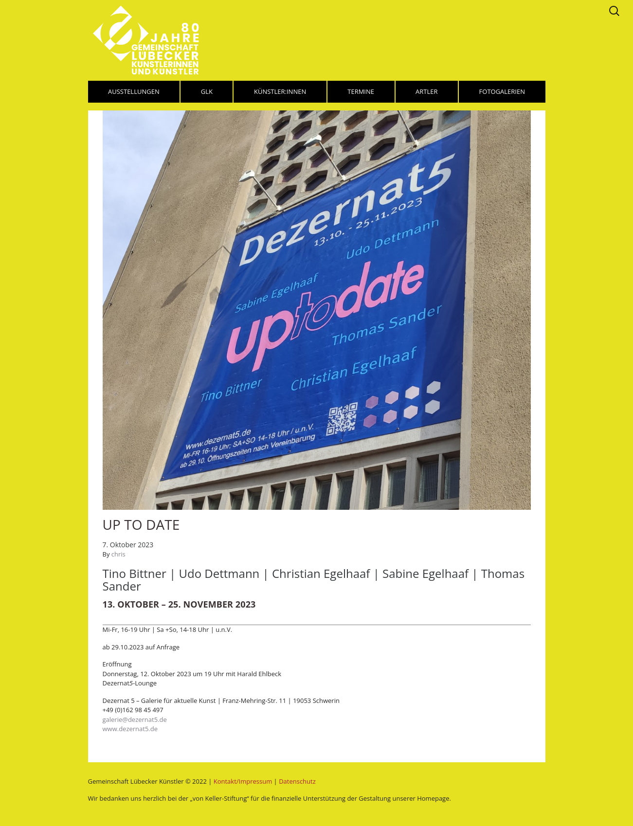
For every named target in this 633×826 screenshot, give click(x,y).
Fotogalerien (502, 91)
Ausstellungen (134, 91)
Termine (360, 91)
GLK (207, 91)
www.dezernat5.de (130, 728)
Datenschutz (297, 781)
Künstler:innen (280, 91)
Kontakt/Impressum (243, 781)
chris (118, 554)
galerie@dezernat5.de (135, 719)
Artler (426, 91)
